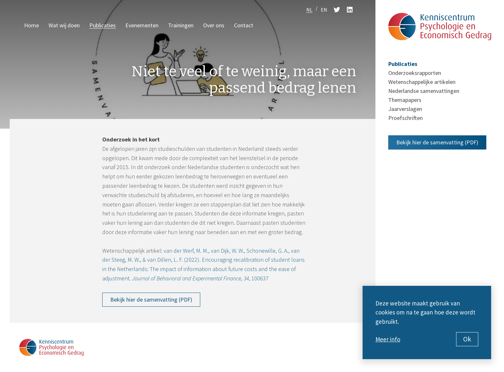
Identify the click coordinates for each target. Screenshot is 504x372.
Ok (467, 339)
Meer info (387, 339)
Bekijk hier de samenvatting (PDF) (151, 299)
